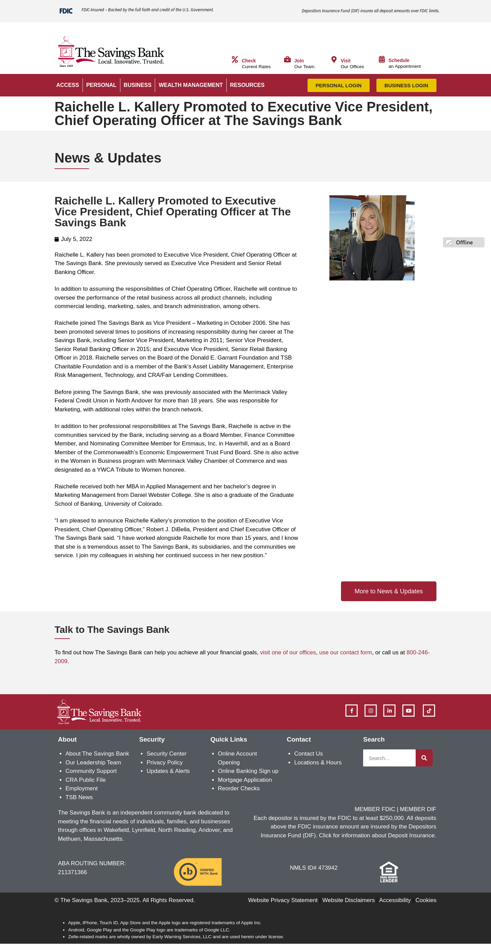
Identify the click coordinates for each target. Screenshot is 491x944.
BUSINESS (138, 85)
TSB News (79, 797)
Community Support (91, 771)
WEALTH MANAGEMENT (191, 85)
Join (299, 60)
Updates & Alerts (168, 771)
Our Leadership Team (93, 762)
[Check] (235, 59)
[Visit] (333, 59)
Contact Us (308, 753)
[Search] (424, 757)
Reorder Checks (239, 788)
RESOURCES (247, 85)
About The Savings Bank (97, 753)
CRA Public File (85, 780)
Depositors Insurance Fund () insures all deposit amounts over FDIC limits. (371, 11)
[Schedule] (381, 59)
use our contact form (345, 652)
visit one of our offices (288, 652)
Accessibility (395, 900)
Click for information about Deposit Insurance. (377, 835)
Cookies (426, 900)
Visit (346, 60)
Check (249, 60)
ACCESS (67, 85)
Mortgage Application (245, 780)
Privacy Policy (165, 762)
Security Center (167, 753)
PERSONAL (101, 85)
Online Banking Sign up (248, 771)
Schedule (399, 60)
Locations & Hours (318, 762)
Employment (81, 788)
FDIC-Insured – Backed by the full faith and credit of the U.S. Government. (147, 10)
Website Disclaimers (348, 900)
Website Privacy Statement (283, 900)
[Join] (287, 59)
